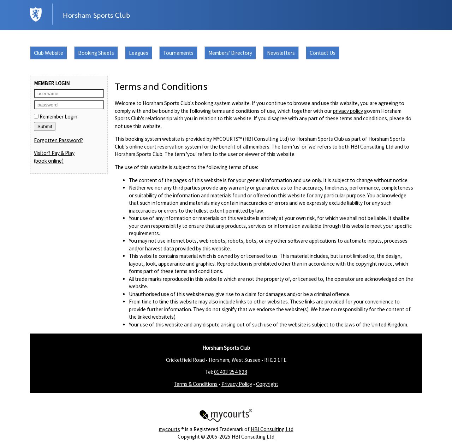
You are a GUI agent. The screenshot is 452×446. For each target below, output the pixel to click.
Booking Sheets (96, 53)
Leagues (138, 53)
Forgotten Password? (58, 140)
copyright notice (374, 263)
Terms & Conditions (196, 384)
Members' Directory (230, 53)
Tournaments (178, 53)
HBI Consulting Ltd (272, 429)
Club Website (48, 53)
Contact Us (322, 53)
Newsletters (281, 53)
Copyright (267, 384)
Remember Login (55, 116)
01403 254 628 (230, 372)
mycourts (169, 429)
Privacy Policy (236, 384)
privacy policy (348, 111)
